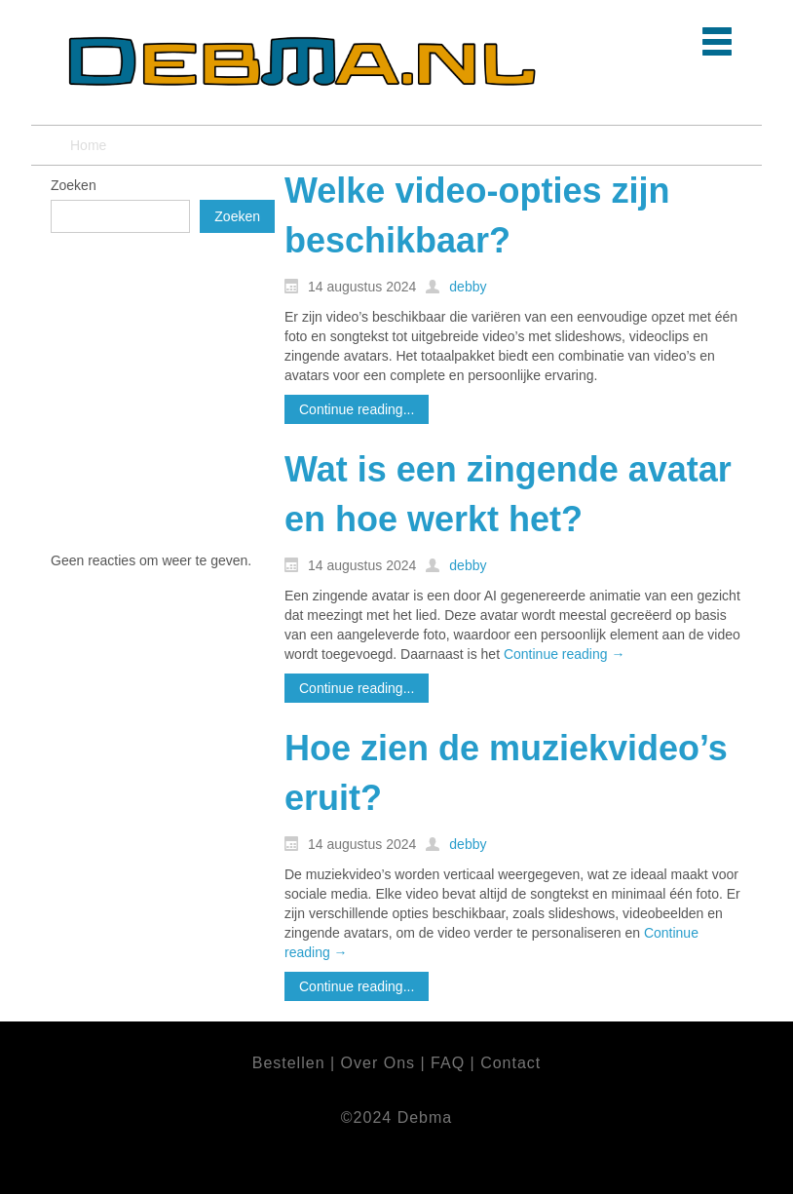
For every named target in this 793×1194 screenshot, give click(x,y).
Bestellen (291, 1063)
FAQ (450, 1063)
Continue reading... (356, 409)
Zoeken (73, 185)
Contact (510, 1063)
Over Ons (378, 1063)
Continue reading (564, 654)
